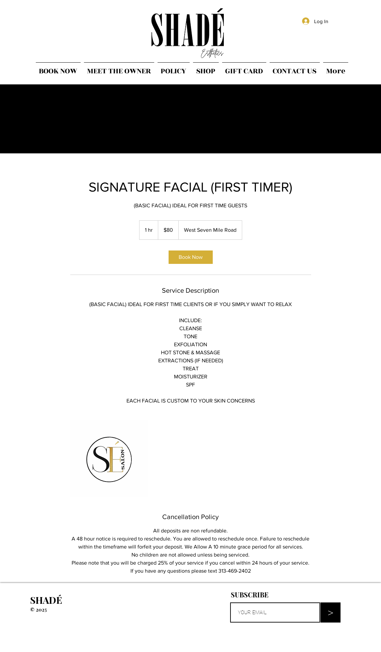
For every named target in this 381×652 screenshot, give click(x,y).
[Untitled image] (109, 458)
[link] (191, 257)
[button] (286, 594)
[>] (330, 612)
